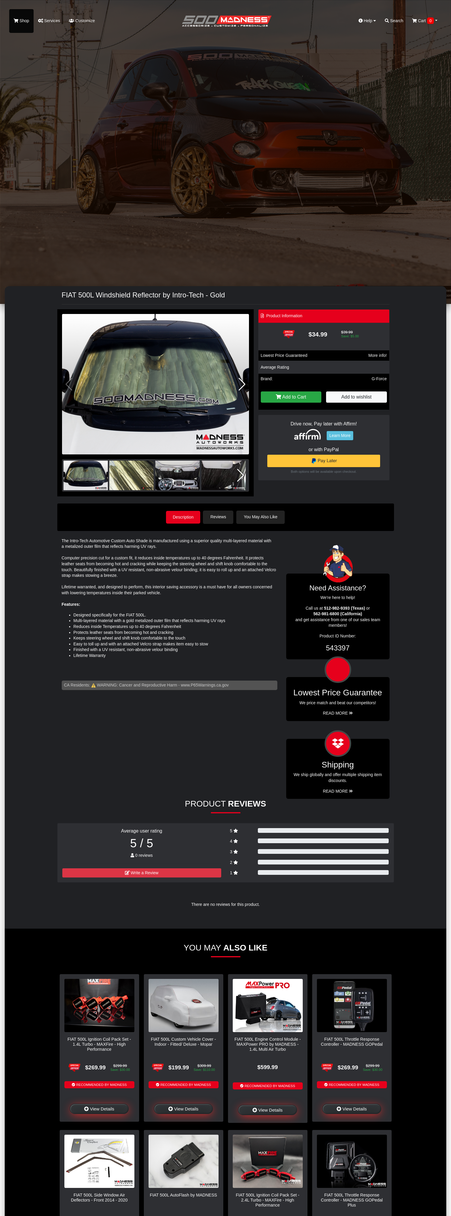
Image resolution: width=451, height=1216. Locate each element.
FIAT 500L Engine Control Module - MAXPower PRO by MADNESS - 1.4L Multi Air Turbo (268, 1044)
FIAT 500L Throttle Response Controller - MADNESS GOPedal (352, 1041)
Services (49, 20)
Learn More (340, 435)
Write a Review (142, 872)
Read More (338, 712)
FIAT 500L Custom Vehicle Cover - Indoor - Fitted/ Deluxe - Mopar (183, 1041)
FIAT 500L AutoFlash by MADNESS (183, 1194)
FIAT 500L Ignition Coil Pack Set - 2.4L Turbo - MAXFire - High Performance (267, 1199)
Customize (82, 20)
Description (183, 516)
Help (367, 20)
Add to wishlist (356, 396)
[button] (242, 384)
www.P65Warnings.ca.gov (205, 684)
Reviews (219, 516)
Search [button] (394, 20)
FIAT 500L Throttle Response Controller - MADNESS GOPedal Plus (352, 1199)
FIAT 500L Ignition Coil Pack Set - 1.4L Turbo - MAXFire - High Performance (99, 1044)
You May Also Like (261, 516)
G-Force (379, 378)
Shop (21, 20)
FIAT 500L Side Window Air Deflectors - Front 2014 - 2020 (99, 1197)
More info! (377, 355)
